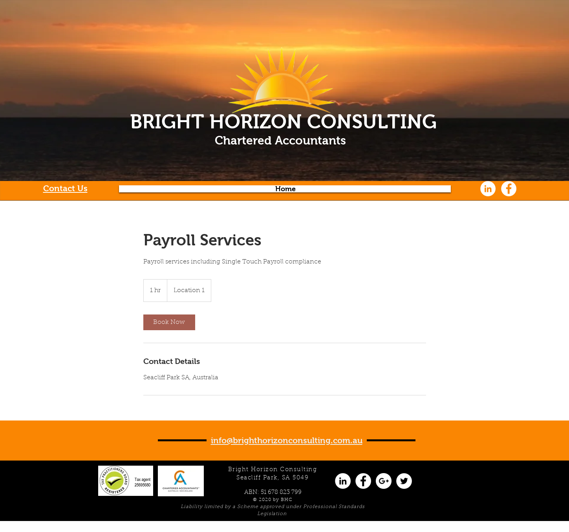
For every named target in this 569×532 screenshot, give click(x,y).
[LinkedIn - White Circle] (488, 188)
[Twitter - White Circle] (404, 481)
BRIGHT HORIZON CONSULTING (283, 121)
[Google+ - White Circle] (384, 481)
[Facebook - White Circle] (508, 188)
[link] (169, 322)
